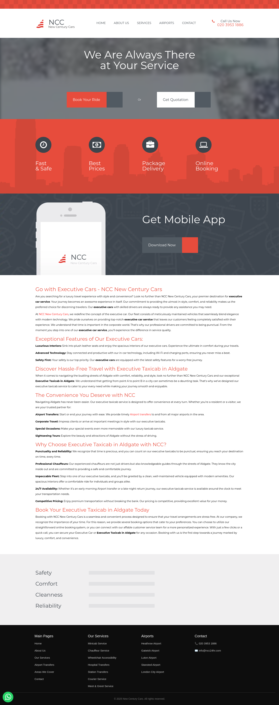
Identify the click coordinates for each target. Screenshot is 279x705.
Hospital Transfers (98, 664)
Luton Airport (148, 657)
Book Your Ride (86, 100)
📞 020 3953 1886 (206, 643)
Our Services (42, 657)
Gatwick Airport (150, 650)
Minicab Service (97, 643)
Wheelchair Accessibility (102, 657)
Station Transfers (98, 671)
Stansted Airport (150, 664)
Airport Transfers (44, 664)
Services (144, 23)
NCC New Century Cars (54, 314)
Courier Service (97, 678)
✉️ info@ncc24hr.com (208, 650)
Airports (166, 23)
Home (101, 23)
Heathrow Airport (151, 643)
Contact (189, 23)
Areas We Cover (44, 671)
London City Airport (152, 671)
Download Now (162, 245)
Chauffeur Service (98, 650)
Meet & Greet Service (100, 686)
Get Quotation (175, 100)
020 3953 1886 (230, 25)
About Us (121, 23)
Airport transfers (140, 414)
